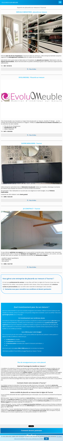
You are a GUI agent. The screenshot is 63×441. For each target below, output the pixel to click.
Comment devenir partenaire (31, 430)
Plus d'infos (32, 69)
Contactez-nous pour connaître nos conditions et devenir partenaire (28, 289)
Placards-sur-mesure (10, 2)
